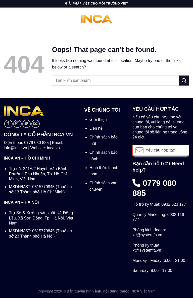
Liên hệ (96, 128)
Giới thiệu (98, 119)
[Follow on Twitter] (26, 124)
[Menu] (7, 19)
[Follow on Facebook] (8, 124)
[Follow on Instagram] (17, 124)
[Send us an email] (35, 124)
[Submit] (184, 80)
